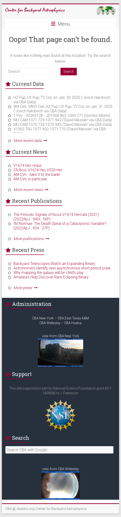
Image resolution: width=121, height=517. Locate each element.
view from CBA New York (60, 336)
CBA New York (43, 318)
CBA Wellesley (49, 323)
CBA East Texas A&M (73, 318)
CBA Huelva (73, 323)
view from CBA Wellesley (60, 469)
